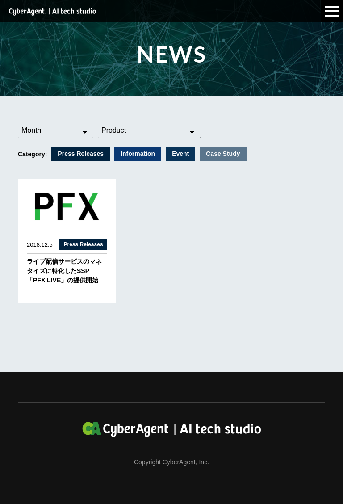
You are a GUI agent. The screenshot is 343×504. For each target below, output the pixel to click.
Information (138, 153)
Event (180, 153)
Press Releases (81, 153)
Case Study (223, 153)
